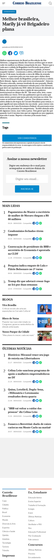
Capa (4, 501)
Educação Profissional (37, 532)
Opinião (5, 535)
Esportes (6, 527)
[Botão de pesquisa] (50, 3)
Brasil (4, 512)
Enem (30, 513)
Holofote (5, 539)
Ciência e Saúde (8, 531)
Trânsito (5, 550)
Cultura (31, 520)
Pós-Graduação (34, 536)
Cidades (5, 505)
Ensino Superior (34, 501)
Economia (6, 516)
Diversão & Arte (9, 524)
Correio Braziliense (9, 494)
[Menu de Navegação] (4, 3)
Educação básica (35, 497)
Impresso (8, 555)
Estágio (31, 509)
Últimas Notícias (35, 516)
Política (5, 508)
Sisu (29, 528)
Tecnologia (6, 543)
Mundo (5, 520)
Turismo (5, 547)
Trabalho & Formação (37, 505)
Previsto (31, 554)
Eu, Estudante (37, 492)
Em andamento (34, 557)
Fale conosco (33, 539)
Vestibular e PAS (35, 524)
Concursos (35, 544)
